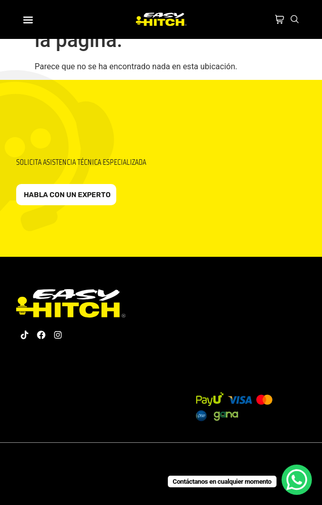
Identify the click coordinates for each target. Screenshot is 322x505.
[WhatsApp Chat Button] (297, 480)
